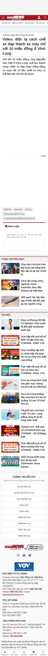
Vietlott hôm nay (24, 536)
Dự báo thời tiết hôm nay (24, 493)
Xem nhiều (18, 23)
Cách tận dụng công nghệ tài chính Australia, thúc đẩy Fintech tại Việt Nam (32, 286)
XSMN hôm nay (24, 517)
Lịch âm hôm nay (24, 487)
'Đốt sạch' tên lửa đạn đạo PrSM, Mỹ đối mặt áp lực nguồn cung (33, 300)
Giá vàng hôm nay (24, 499)
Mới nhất (6, 23)
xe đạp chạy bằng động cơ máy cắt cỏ (19, 218)
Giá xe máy (24, 511)
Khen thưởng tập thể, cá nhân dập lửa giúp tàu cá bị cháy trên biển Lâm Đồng (33, 355)
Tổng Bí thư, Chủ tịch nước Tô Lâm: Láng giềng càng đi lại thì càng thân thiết (32, 415)
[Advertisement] (24, 100)
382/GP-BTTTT (34, 580)
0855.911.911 (16, 592)
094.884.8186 (16, 636)
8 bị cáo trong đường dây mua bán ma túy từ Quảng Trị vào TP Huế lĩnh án (33, 399)
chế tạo (28, 209)
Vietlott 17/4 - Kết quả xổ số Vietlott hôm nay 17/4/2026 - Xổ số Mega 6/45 (33, 432)
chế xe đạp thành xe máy (14, 214)
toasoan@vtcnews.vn (13, 595)
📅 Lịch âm (40, 23)
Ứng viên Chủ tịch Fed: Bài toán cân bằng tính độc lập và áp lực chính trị (33, 269)
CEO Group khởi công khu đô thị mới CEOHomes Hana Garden (33, 462)
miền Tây (7, 209)
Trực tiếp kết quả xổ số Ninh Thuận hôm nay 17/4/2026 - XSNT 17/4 (33, 339)
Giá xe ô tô (24, 505)
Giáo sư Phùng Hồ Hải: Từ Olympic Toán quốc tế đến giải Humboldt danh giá (33, 325)
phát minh (18, 209)
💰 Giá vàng (29, 23)
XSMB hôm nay (24, 523)
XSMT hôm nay (24, 530)
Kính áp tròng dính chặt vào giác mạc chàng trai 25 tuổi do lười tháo (34, 383)
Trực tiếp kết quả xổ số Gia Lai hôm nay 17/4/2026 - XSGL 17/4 (33, 369)
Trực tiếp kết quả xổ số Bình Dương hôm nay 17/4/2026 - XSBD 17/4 (33, 446)
